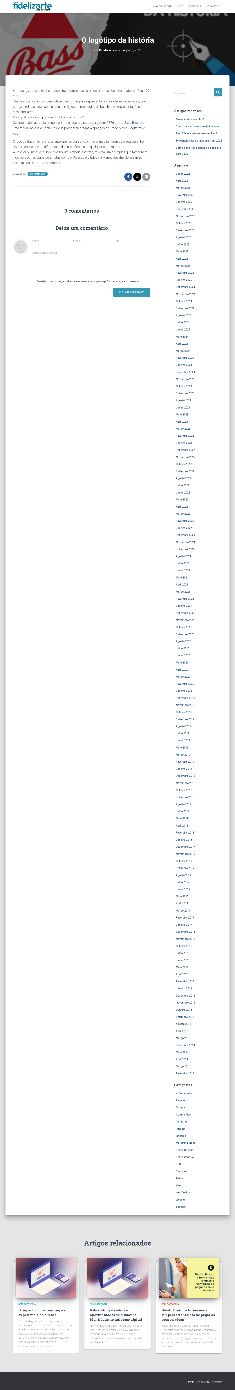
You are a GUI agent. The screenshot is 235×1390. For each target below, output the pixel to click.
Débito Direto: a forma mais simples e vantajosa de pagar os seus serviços (188, 1315)
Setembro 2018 (185, 797)
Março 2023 (183, 428)
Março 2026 (183, 187)
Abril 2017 (182, 903)
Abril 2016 (182, 974)
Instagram (182, 1121)
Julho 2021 (182, 563)
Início (180, 6)
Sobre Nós (195, 6)
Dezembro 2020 (185, 612)
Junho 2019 (183, 740)
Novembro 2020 (185, 620)
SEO (178, 1164)
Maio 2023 (182, 414)
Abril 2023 (182, 421)
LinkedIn (181, 1135)
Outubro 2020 (184, 627)
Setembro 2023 (185, 393)
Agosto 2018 (183, 804)
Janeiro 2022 (184, 527)
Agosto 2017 (183, 875)
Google (180, 1107)
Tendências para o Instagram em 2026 (199, 140)
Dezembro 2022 (185, 449)
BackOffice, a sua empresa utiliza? (196, 133)
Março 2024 (183, 350)
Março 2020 (183, 676)
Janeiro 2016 (184, 988)
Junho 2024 (183, 329)
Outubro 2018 (184, 790)
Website (180, 1199)
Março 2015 (183, 1038)
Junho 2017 (183, 889)
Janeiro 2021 (184, 605)
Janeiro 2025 (184, 279)
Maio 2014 (182, 1052)
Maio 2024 (182, 336)
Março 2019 (183, 754)
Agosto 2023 (183, 400)
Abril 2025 (182, 258)
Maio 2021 (182, 577)
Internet (180, 1128)
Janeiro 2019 (184, 768)
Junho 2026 (183, 173)
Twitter (180, 1178)
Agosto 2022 (183, 478)
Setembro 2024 (185, 308)
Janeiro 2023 (184, 442)
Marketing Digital (186, 1142)
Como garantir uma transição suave (197, 126)
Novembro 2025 (185, 216)
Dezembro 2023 (185, 371)
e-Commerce (184, 1093)
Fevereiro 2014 (185, 1073)
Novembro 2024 (185, 293)
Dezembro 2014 (185, 1045)
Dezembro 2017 (185, 846)
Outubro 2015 (184, 1009)
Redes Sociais (184, 1149)
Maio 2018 (182, 818)
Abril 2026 (182, 180)
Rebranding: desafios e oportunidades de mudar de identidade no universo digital (116, 1315)
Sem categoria (37, 174)
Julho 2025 (182, 244)
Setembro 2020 (185, 634)
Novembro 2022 (185, 456)
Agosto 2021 (183, 556)
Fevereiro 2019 (185, 761)
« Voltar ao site (162, 6)
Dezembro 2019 (185, 697)
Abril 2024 (182, 343)
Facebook (182, 1100)
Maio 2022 (182, 499)
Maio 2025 (182, 251)
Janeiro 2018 (184, 839)
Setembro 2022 (185, 471)
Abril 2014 (182, 1059)
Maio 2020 (182, 662)
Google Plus (183, 1114)
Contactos (212, 6)
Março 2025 (183, 265)
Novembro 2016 (185, 938)
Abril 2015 (182, 1030)
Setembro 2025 (185, 230)
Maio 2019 (182, 747)
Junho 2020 (183, 655)
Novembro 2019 (185, 705)
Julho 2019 (182, 733)
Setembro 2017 (185, 867)
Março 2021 (183, 591)
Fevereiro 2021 (185, 598)
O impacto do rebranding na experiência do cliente (41, 1312)
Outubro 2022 (184, 463)
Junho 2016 (183, 960)
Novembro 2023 (185, 378)
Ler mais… (46, 1345)
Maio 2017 (182, 896)
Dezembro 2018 (185, 775)
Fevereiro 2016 (185, 981)
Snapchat (181, 1171)
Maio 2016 (182, 967)
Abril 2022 (182, 506)
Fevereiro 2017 (185, 917)
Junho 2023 (183, 407)
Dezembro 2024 (185, 286)
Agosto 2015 (183, 1023)
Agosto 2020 (183, 641)
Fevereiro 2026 (185, 194)
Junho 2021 (183, 570)
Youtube (181, 1206)
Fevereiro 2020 (185, 683)
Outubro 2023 (184, 386)
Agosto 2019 (183, 726)
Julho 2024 (182, 322)
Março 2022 (183, 513)
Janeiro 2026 (184, 201)
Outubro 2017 (184, 860)
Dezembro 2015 (185, 995)
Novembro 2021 (185, 542)
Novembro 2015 (185, 1002)
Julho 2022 (182, 485)
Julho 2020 (182, 648)
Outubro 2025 (184, 223)
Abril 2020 (182, 669)
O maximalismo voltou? (190, 119)
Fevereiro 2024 (185, 357)
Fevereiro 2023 (185, 435)
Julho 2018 (182, 811)
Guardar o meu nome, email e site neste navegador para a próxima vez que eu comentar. (88, 281)
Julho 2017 (182, 882)
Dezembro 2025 (185, 208)
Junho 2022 (183, 492)
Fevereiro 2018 (185, 832)
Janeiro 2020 (184, 690)
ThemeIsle (216, 1381)
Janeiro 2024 (184, 364)
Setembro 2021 (185, 549)
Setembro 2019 (185, 719)
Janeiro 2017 (184, 924)
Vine (178, 1185)
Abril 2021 (182, 584)
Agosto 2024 (183, 315)
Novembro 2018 (185, 782)
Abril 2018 (182, 825)
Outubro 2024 (184, 301)
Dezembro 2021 (185, 534)
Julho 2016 (182, 952)
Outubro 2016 (184, 945)
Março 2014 (183, 1066)
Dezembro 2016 (185, 931)
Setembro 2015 (185, 1016)
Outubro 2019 (184, 712)
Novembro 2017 (185, 853)
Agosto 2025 (183, 237)
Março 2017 (183, 910)
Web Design (183, 1192)
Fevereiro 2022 (185, 520)
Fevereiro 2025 (185, 272)
